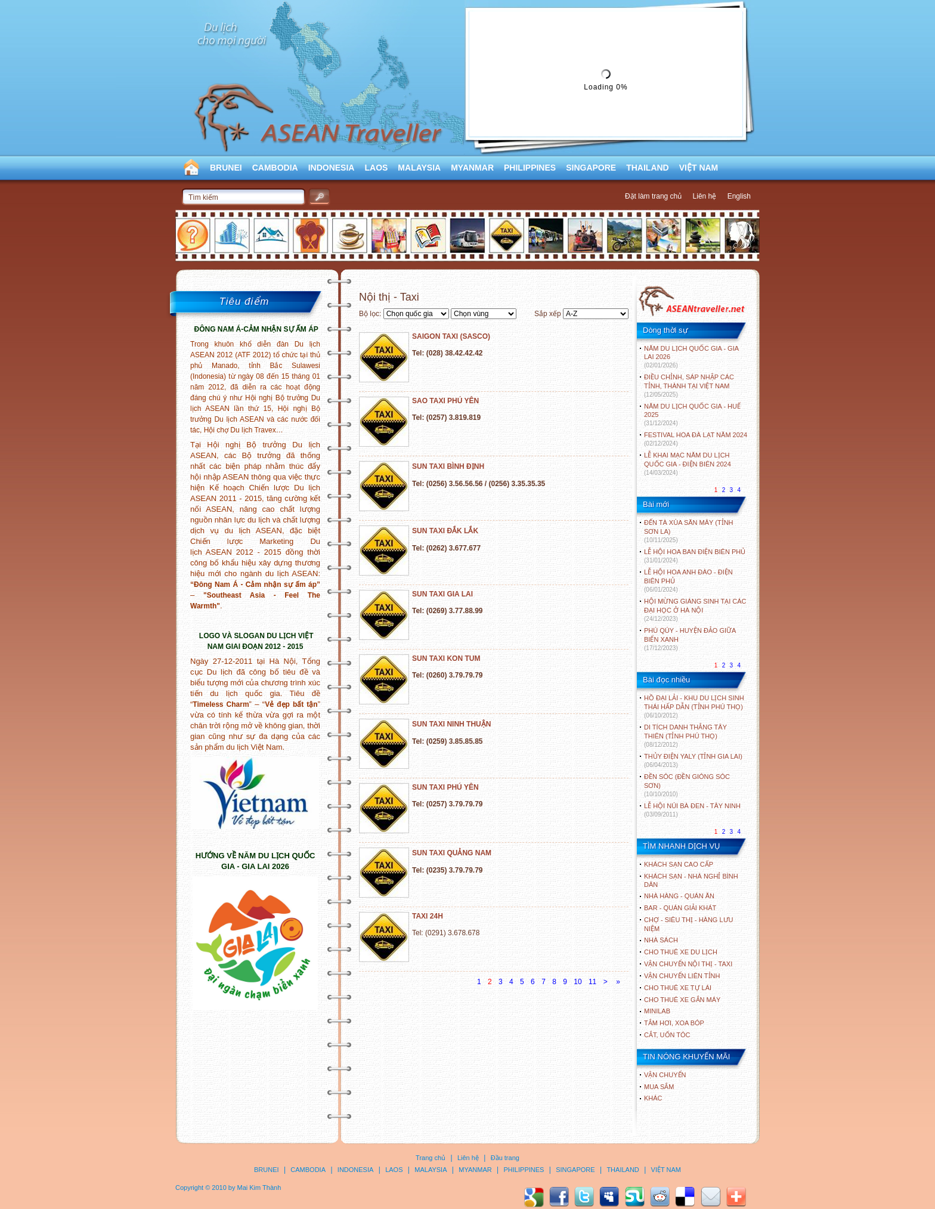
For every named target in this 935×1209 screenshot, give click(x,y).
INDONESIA (331, 167)
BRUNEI (226, 167)
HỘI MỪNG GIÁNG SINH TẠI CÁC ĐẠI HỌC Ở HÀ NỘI (695, 610)
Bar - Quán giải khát (680, 907)
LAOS (376, 167)
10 (577, 982)
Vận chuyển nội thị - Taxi (688, 963)
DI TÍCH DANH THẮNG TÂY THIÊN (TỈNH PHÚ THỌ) (685, 735)
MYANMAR (472, 167)
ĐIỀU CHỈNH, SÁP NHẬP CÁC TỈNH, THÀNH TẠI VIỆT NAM (689, 385)
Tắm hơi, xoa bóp (674, 1022)
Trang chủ (430, 1157)
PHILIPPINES (530, 167)
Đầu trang (505, 1157)
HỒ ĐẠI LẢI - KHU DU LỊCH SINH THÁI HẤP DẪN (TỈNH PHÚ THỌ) (694, 706)
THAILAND (647, 167)
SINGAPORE (591, 167)
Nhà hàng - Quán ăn (679, 895)
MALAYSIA (419, 167)
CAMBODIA (275, 167)
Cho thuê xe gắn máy (682, 999)
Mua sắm (659, 1086)
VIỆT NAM (699, 167)
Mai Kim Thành (259, 1187)
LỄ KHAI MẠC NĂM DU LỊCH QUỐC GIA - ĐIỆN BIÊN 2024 (687, 464)
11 (592, 982)
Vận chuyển (665, 1074)
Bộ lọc (369, 314)
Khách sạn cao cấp (678, 864)
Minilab (657, 1011)
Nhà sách (661, 940)
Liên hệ (705, 196)
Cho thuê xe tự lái (677, 987)
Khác (653, 1098)
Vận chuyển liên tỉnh (682, 975)
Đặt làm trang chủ (653, 196)
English (739, 196)
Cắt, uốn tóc (667, 1034)
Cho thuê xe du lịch (680, 952)
